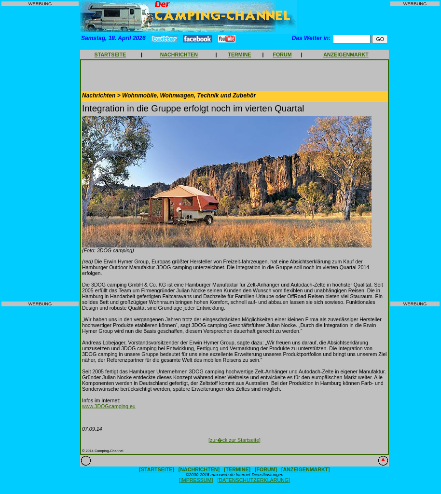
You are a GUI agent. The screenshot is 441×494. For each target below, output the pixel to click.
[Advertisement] (40, 154)
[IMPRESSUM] (196, 480)
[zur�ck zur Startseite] (234, 440)
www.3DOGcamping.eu (109, 406)
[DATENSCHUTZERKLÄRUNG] (253, 480)
